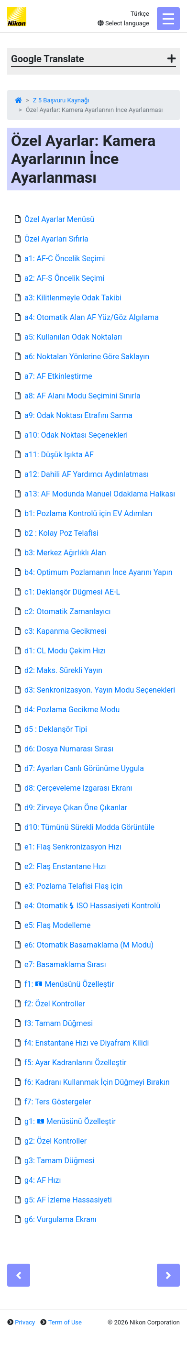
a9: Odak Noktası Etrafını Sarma (78, 415)
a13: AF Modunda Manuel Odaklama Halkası (99, 493)
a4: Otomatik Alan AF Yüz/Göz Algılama (91, 317)
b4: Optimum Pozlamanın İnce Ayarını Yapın (98, 572)
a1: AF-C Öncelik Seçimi (64, 258)
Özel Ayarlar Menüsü (59, 219)
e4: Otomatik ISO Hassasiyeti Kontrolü (92, 905)
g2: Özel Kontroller (55, 1141)
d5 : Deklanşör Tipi (55, 729)
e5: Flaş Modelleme (57, 925)
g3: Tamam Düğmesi (59, 1160)
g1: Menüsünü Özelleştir (70, 1121)
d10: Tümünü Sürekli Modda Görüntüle (89, 827)
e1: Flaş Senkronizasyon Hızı (72, 846)
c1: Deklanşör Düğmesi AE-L (72, 591)
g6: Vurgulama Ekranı (60, 1219)
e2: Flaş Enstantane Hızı (65, 866)
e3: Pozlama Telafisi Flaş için (73, 886)
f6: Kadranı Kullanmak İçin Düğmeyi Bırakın (97, 1082)
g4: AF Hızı (42, 1180)
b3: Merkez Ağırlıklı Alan (65, 552)
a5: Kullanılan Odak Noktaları (73, 337)
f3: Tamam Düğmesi (58, 1023)
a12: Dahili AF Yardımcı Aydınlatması (86, 474)
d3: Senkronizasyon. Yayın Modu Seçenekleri (99, 690)
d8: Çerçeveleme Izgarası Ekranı (78, 788)
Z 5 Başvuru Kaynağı (61, 100)
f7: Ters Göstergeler (57, 1101)
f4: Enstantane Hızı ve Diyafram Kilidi (86, 1042)
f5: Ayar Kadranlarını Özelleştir (75, 1062)
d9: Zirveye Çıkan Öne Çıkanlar (75, 807)
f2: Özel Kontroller (54, 1003)
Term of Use (65, 1322)
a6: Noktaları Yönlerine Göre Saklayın (86, 356)
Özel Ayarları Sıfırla (56, 238)
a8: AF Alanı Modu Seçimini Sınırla (82, 395)
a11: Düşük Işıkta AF (59, 454)
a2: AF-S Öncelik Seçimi (64, 278)
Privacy (25, 1322)
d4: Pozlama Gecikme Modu (72, 709)
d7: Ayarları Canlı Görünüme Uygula (84, 768)
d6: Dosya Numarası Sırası (68, 748)
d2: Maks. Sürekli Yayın (63, 670)
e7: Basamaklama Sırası (65, 964)
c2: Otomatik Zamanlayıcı (67, 611)
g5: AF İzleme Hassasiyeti (68, 1199)
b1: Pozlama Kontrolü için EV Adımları (88, 513)
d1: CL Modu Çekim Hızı (65, 650)
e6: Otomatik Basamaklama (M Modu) (89, 944)
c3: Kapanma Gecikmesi (65, 631)
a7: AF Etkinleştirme (58, 376)
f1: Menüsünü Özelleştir (69, 984)
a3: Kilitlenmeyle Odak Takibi (72, 297)
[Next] (168, 1275)
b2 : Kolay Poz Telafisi (61, 533)
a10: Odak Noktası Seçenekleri (76, 435)
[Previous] (18, 1275)
